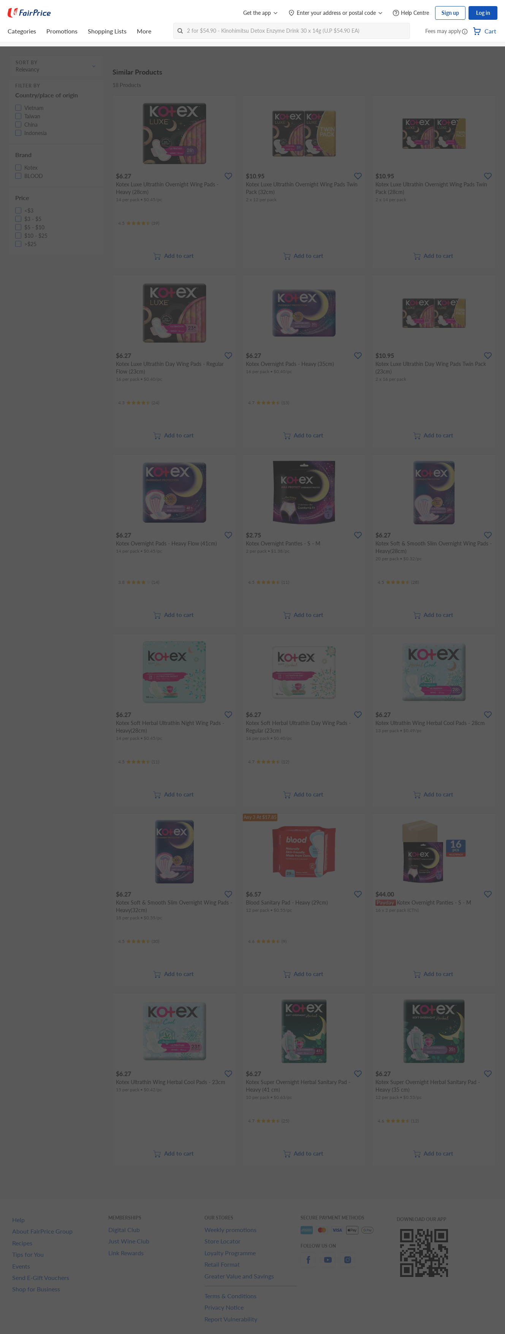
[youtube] (328, 1264)
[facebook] (308, 1264)
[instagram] (347, 1264)
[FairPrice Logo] (29, 13)
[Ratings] (138, 223)
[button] (465, 32)
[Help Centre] (411, 13)
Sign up (450, 13)
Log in (483, 13)
